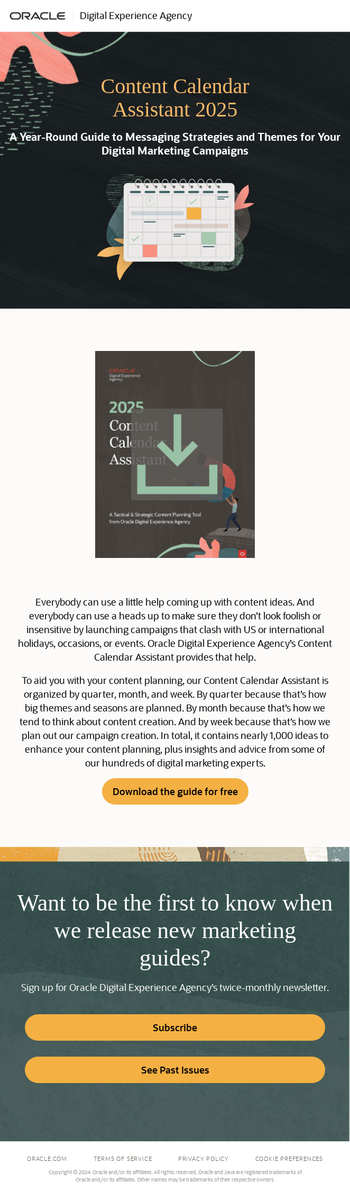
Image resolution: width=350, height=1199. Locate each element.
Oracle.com (47, 1158)
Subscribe (175, 1027)
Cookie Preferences (289, 1158)
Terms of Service (123, 1158)
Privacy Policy (203, 1158)
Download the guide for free (175, 791)
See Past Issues (175, 1069)
